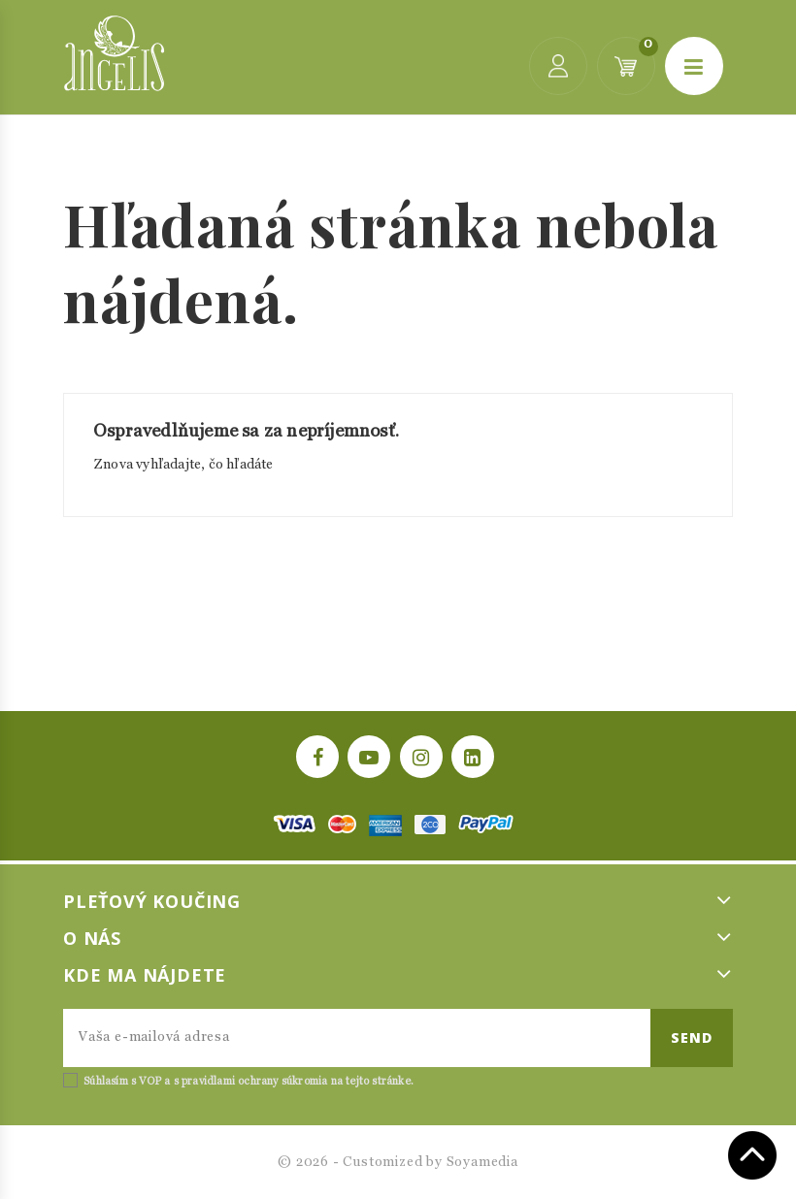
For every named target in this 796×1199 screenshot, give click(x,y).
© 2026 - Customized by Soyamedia (398, 1162)
